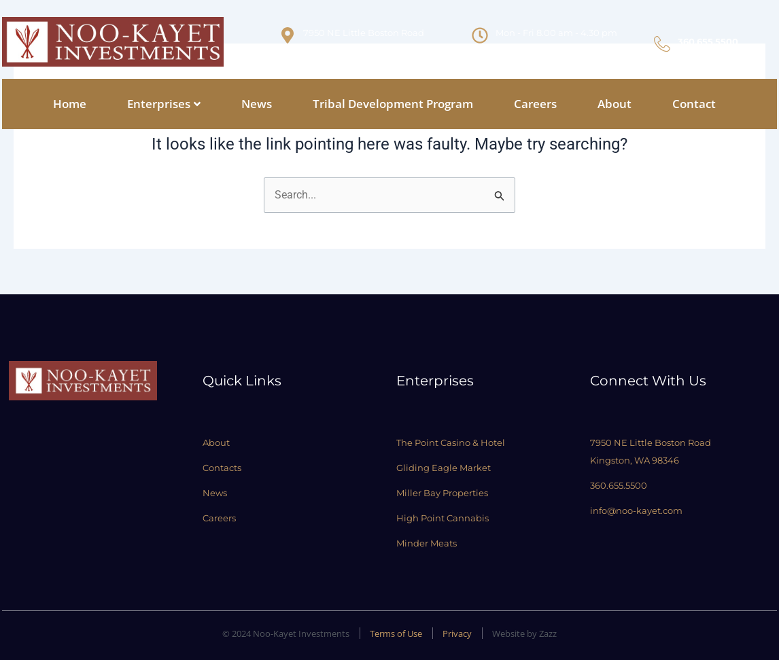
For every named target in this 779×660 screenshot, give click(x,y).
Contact (694, 103)
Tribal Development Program (393, 103)
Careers (535, 103)
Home (69, 103)
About (614, 103)
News (256, 103)
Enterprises (164, 103)
